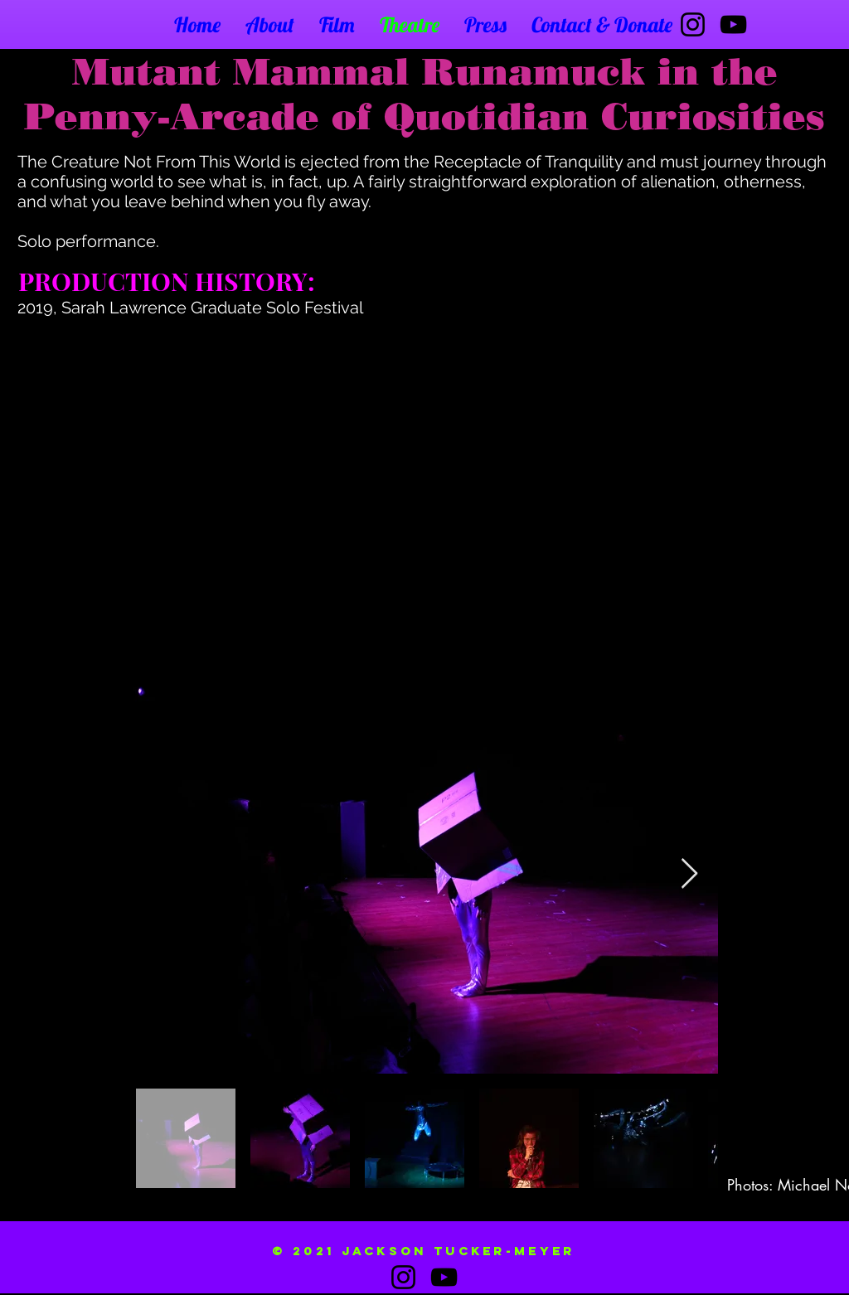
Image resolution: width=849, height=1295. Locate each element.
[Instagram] (693, 24)
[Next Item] (689, 874)
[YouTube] (733, 24)
